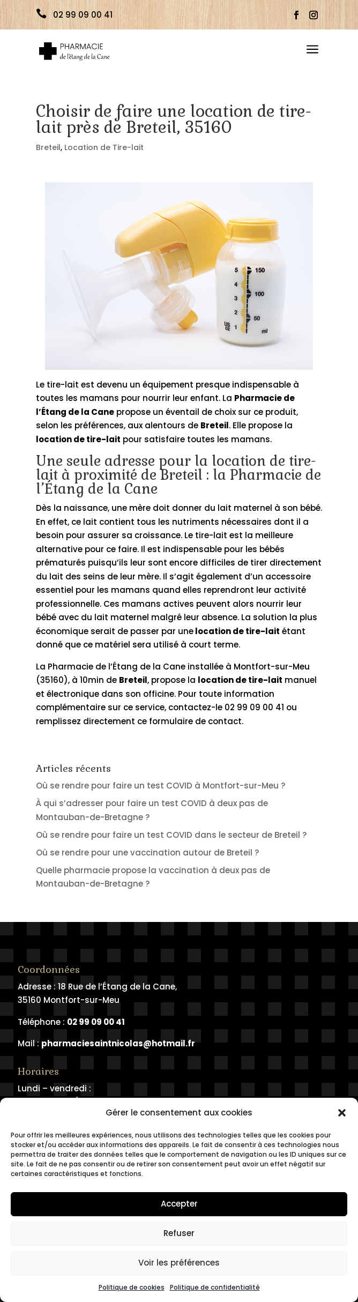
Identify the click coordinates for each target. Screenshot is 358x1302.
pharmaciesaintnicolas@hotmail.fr (118, 1043)
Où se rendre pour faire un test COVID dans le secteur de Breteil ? (171, 834)
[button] (342, 1112)
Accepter (179, 1203)
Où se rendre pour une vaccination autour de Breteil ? (147, 852)
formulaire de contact (195, 721)
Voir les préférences (179, 1262)
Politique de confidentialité (215, 1287)
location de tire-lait (236, 631)
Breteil (48, 147)
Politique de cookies (132, 1287)
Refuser (179, 1233)
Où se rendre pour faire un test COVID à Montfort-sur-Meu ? (160, 785)
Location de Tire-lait (104, 147)
